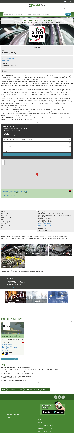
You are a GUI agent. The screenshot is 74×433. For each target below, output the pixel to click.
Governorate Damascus (32, 389)
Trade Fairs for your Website (46, 425)
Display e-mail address (8, 58)
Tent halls (5, 349)
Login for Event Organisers (45, 431)
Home (3, 389)
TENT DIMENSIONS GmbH (12, 339)
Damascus (46, 389)
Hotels (63, 9)
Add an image (11, 287)
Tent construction (7, 344)
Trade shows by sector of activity (16, 402)
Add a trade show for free (47, 9)
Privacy (40, 419)
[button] (37, 174)
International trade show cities (15, 411)
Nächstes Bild (23, 328)
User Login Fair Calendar (45, 428)
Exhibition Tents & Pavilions (10, 347)
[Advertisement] (37, 203)
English (69, 1)
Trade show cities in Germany (15, 408)
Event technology (7, 346)
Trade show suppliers (26, 9)
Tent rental (5, 350)
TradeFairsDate (37, 5)
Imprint (40, 422)
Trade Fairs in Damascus (9, 195)
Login (2, 1)
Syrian (20, 389)
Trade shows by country (13, 405)
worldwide (12, 389)
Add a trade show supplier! (9, 359)
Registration (8, 1)
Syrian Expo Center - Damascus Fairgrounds (15, 191)
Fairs (11, 9)
